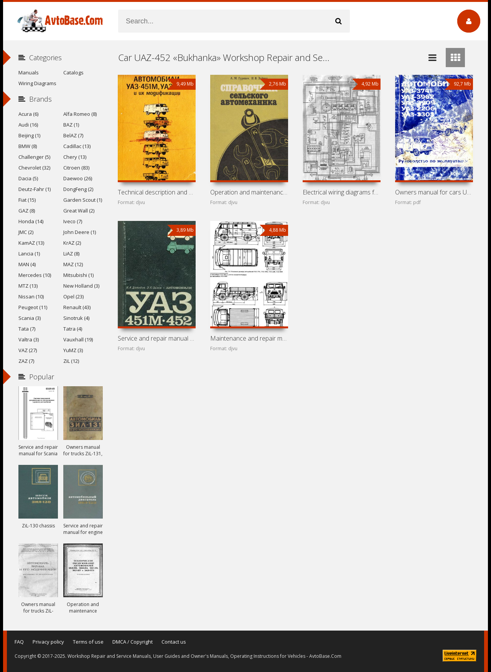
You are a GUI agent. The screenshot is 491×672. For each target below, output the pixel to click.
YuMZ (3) (73, 350)
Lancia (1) (29, 253)
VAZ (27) (27, 350)
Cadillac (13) (77, 146)
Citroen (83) (76, 167)
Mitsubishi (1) (78, 275)
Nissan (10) (31, 296)
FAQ (19, 641)
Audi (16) (28, 124)
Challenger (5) (34, 156)
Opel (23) (73, 296)
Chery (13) (74, 156)
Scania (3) (29, 318)
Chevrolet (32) (34, 167)
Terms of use (88, 641)
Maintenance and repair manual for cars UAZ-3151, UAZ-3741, (249, 338)
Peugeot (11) (32, 307)
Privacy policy (48, 641)
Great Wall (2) (78, 210)
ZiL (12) (71, 360)
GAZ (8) (26, 210)
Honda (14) (30, 221)
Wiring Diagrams (37, 83)
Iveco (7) (72, 221)
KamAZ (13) (31, 242)
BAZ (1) (71, 124)
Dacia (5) (28, 178)
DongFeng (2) (78, 189)
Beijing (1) (29, 135)
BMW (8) (27, 146)
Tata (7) (26, 328)
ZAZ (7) (26, 360)
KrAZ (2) (72, 242)
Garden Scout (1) (82, 199)
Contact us (173, 641)
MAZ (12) (73, 264)
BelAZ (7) (73, 135)
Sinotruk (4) (76, 318)
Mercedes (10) (34, 275)
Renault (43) (77, 307)
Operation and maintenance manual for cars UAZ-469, (249, 192)
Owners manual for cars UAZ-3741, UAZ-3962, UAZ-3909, (434, 192)
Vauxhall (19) (78, 339)
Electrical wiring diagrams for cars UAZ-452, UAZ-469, (341, 192)
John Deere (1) (79, 232)
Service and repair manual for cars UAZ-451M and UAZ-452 (156, 338)
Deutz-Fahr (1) (34, 189)
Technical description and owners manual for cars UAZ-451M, (156, 192)
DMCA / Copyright (132, 641)
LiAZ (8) (71, 253)
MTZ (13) (28, 285)
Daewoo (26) (77, 178)
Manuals (28, 72)
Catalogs (73, 72)
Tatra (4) (72, 328)
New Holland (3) (81, 285)
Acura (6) (28, 113)
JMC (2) (25, 232)
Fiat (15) (27, 199)
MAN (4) (27, 264)
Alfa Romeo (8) (80, 113)
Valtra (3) (28, 339)
